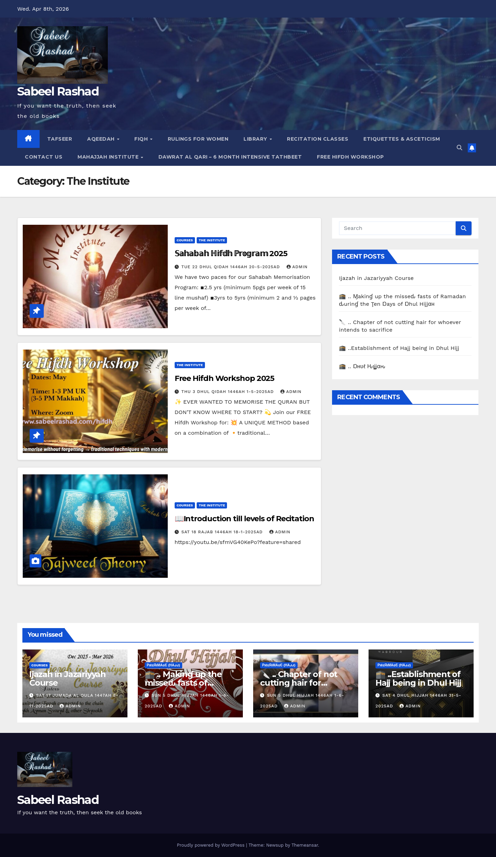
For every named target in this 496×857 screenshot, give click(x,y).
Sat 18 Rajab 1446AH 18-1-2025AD (223, 532)
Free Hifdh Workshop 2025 (225, 378)
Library (256, 139)
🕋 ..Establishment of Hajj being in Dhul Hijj (399, 348)
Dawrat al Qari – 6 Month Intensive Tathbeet (230, 157)
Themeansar (304, 845)
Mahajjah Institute (109, 157)
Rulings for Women (198, 139)
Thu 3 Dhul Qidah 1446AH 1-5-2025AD (229, 391)
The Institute (212, 240)
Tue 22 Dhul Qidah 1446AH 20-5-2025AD (232, 266)
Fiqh (141, 139)
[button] (459, 147)
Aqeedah (101, 139)
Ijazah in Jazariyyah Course (376, 278)
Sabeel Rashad (58, 91)
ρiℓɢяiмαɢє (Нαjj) (163, 665)
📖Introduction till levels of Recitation (244, 518)
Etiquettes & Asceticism (401, 139)
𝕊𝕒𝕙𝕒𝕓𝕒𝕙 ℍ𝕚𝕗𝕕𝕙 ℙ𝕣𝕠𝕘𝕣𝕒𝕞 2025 (231, 253)
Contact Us (43, 157)
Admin (297, 266)
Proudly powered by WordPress (211, 845)
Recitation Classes (317, 139)
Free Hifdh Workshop (350, 157)
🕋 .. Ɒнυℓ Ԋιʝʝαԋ (362, 366)
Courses (185, 240)
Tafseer (59, 139)
